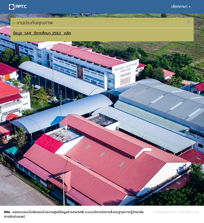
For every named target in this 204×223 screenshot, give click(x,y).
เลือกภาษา (181, 6)
